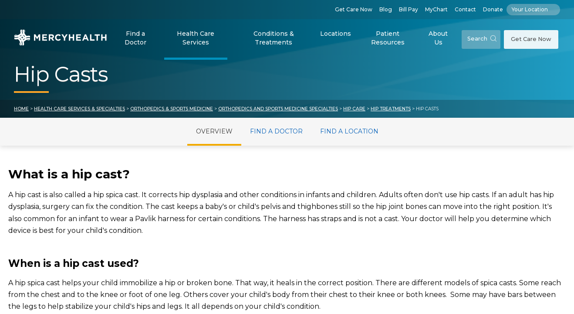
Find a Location (349, 131)
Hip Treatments (391, 109)
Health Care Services (195, 38)
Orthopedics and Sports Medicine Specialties (278, 109)
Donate (493, 9)
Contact (465, 9)
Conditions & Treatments (273, 38)
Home (21, 109)
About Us (438, 38)
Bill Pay (408, 9)
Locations (335, 34)
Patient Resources (388, 38)
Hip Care (354, 109)
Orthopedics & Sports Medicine (171, 109)
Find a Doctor (135, 38)
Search (481, 38)
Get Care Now (353, 9)
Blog (385, 9)
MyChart (436, 9)
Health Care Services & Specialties (79, 109)
